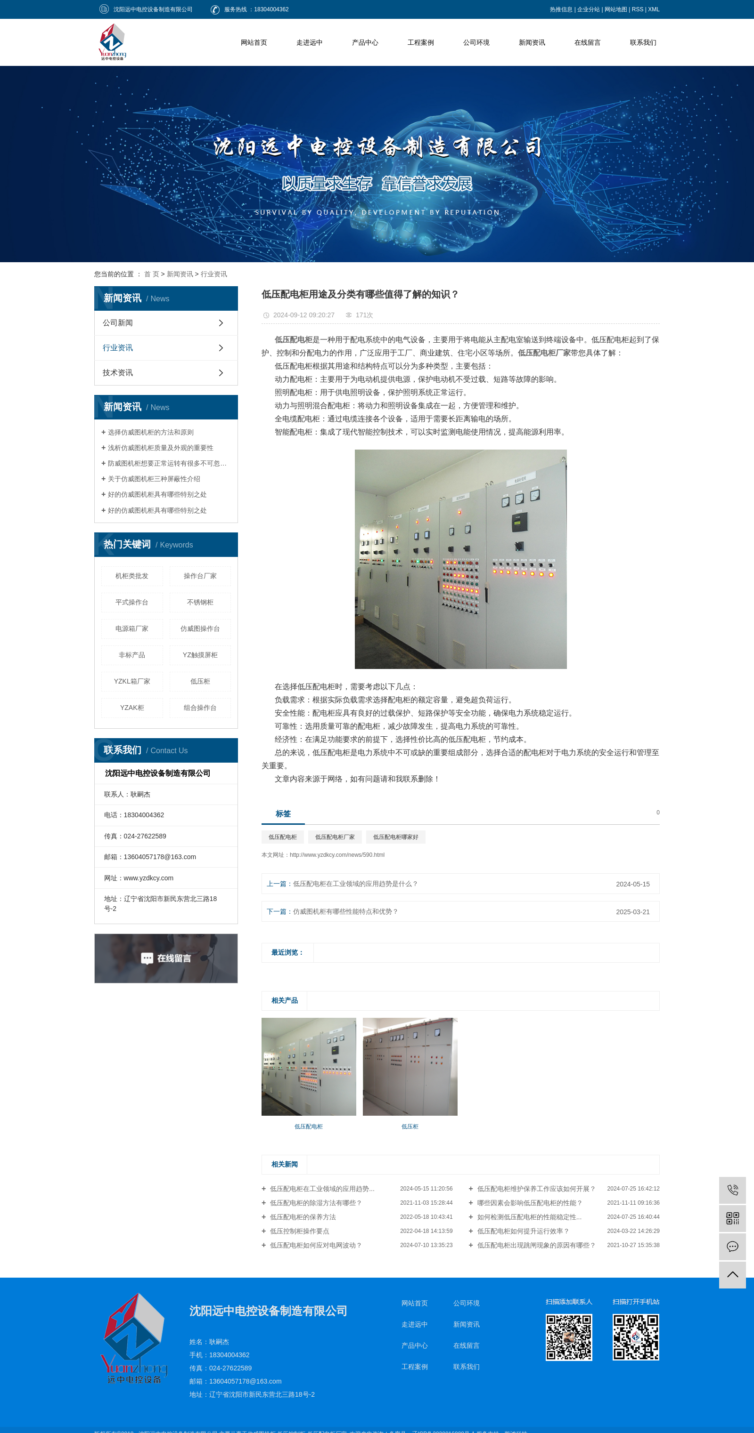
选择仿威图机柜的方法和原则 (151, 432)
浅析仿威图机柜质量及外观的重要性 (160, 447)
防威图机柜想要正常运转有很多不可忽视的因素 (169, 463)
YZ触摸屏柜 (200, 655)
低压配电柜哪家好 (395, 837)
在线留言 (587, 42)
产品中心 (365, 42)
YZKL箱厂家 (132, 681)
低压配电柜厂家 (335, 837)
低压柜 (200, 681)
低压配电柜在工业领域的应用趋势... (321, 1188)
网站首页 (254, 42)
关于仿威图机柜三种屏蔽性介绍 (154, 479)
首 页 (151, 274)
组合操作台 (200, 707)
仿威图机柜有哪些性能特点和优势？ (346, 911)
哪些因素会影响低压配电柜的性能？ (529, 1203)
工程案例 (421, 42)
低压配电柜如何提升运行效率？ (522, 1231)
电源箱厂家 (131, 628)
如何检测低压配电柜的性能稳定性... (528, 1217)
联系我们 (643, 42)
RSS (638, 9)
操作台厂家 (200, 576)
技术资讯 (118, 373)
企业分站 (588, 9)
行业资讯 (214, 274)
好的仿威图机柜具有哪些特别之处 (157, 494)
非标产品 (132, 655)
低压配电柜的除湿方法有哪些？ (315, 1203)
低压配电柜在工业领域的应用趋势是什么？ (355, 883)
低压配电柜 (283, 837)
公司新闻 (118, 323)
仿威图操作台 (200, 628)
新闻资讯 (532, 42)
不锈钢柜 (200, 602)
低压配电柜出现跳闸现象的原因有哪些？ (535, 1245)
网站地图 (616, 9)
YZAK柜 (132, 707)
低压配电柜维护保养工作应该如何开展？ (535, 1188)
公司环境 (476, 42)
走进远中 (309, 42)
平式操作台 (131, 602)
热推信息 (561, 9)
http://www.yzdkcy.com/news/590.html (337, 855)
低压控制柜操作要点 (298, 1231)
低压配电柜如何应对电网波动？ (315, 1245)
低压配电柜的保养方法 (302, 1217)
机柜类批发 (131, 576)
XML (654, 9)
